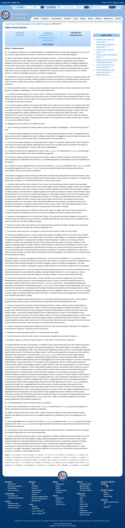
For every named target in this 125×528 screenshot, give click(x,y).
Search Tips (84, 504)
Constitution (36, 508)
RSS (107, 486)
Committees (56, 19)
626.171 (54, 151)
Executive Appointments (40, 496)
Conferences (36, 492)
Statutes (34, 506)
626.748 (81, 290)
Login (122, 2)
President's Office (86, 484)
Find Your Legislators (15, 486)
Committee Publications (16, 498)
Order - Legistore (39, 513)
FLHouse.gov (5, 2)
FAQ (81, 498)
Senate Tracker (107, 490)
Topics (58, 488)
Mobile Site (16, 2)
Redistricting (36, 500)
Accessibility (68, 523)
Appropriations (37, 490)
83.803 (85, 308)
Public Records (85, 514)
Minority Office (85, 488)
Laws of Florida (38, 511)
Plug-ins (104, 500)
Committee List (13, 495)
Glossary (83, 495)
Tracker (118, 19)
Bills (33, 484)
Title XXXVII (37, 24)
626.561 (72, 290)
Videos (58, 486)
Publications (60, 484)
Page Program (60, 504)
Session (67, 19)
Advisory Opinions (86, 512)
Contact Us (59, 502)
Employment (60, 498)
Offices (98, 19)
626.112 (81, 166)
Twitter (105, 486)
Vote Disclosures (13, 490)
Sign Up (116, 2)
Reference (108, 19)
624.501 (59, 166)
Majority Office (84, 486)
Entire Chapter (47, 44)
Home (36, 19)
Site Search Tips (13, 507)
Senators (45, 19)
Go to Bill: (20, 7)
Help (81, 500)
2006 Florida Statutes (24, 24)
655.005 (67, 272)
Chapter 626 (47, 24)
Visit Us (58, 500)
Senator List (12, 484)
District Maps (12, 488)
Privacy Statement (58, 523)
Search (8, 501)
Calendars (35, 486)
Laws (75, 19)
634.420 (54, 355)
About (90, 19)
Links (81, 502)
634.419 (44, 355)
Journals (35, 488)
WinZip (107, 507)
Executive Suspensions (39, 498)
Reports (34, 494)
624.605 (74, 258)
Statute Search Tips (103, 75)
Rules (81, 508)
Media (83, 19)
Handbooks (83, 510)
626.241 (47, 285)
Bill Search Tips (13, 503)
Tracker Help (108, 496)
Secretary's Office (86, 490)
